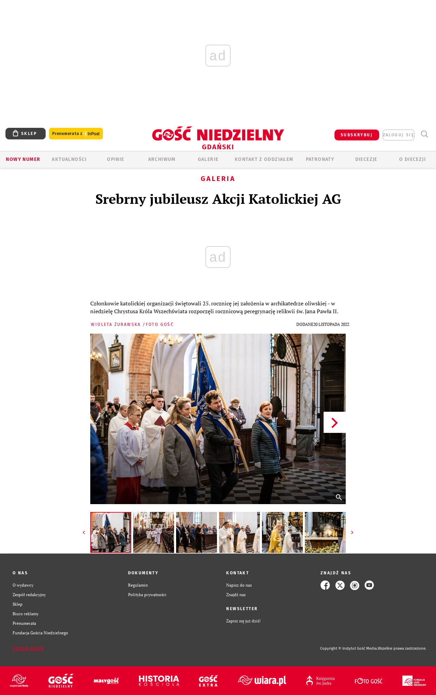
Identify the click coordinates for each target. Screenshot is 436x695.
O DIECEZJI (412, 159)
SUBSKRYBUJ (357, 135)
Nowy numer (23, 159)
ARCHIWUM (162, 159)
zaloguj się (398, 135)
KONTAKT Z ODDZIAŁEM (264, 159)
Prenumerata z (76, 134)
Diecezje (366, 159)
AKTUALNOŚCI (69, 159)
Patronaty (320, 159)
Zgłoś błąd (28, 648)
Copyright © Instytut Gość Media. (349, 648)
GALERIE (208, 159)
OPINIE (115, 159)
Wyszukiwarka (424, 134)
